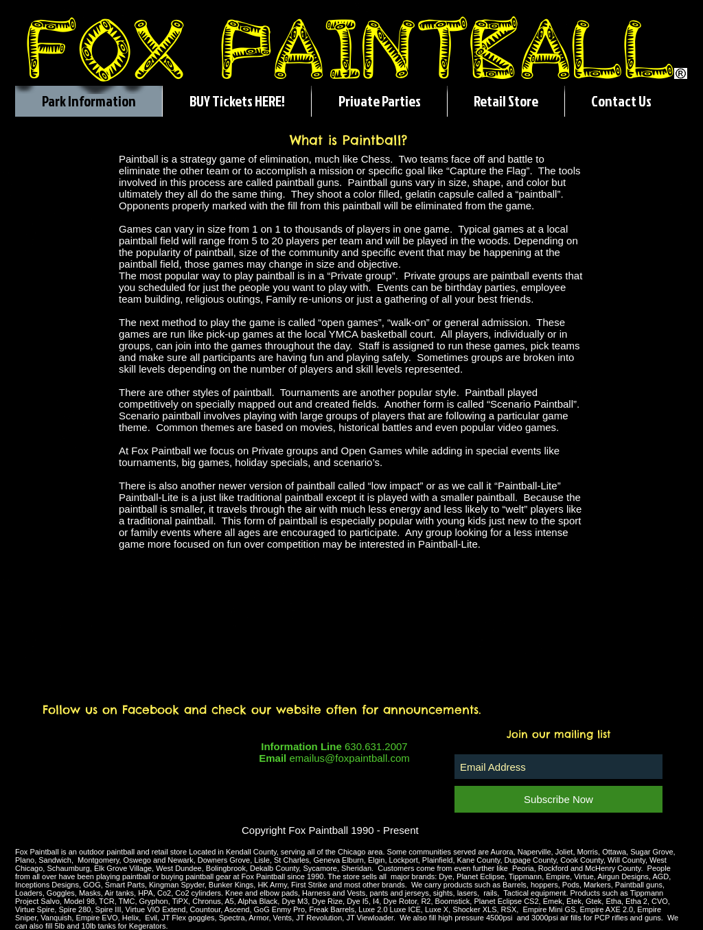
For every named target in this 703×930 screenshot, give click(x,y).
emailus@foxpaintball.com (349, 758)
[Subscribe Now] (558, 799)
